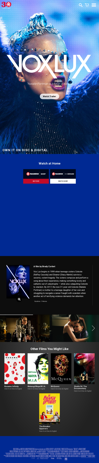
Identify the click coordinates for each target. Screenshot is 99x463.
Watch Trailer (49, 96)
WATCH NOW (63, 181)
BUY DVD (36, 181)
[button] (5, 328)
